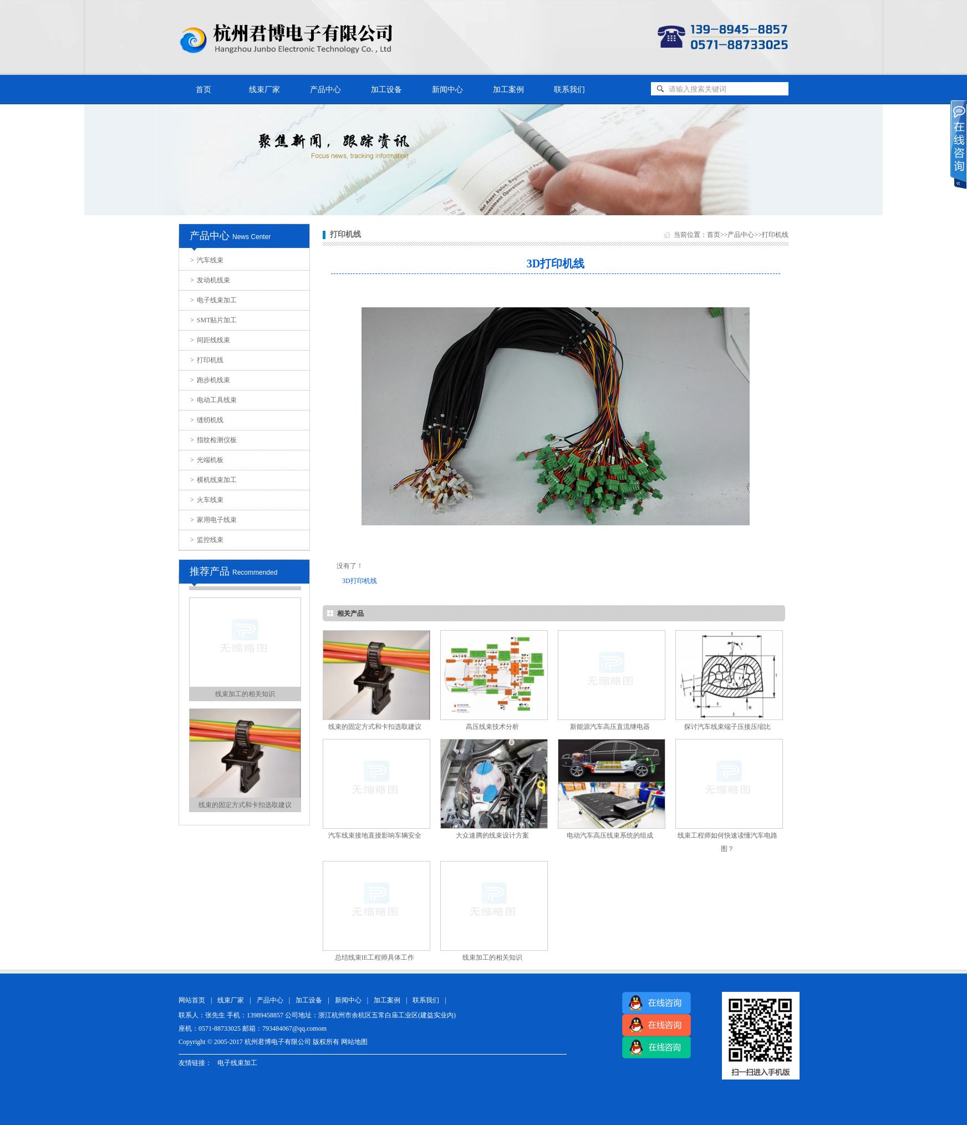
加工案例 (508, 89)
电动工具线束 (213, 400)
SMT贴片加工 (213, 320)
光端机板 (206, 460)
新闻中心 (447, 89)
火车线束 (206, 500)
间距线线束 (210, 340)
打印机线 (206, 360)
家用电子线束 (213, 520)
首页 (203, 89)
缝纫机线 (206, 420)
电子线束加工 (213, 300)
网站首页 (192, 1000)
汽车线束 (206, 260)
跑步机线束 (210, 380)
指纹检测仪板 (213, 440)
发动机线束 (210, 280)
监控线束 (206, 540)
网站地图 (354, 1042)
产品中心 (325, 89)
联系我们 (569, 89)
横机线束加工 (213, 480)
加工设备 (386, 89)
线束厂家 (264, 89)
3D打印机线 (359, 581)
